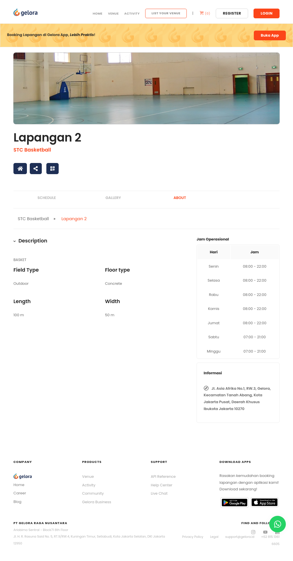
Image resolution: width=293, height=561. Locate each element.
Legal (214, 536)
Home (97, 13)
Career (19, 493)
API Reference (163, 476)
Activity (132, 13)
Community (93, 493)
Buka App (270, 35)
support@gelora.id (239, 536)
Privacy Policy (192, 536)
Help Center (161, 485)
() (204, 13)
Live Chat (159, 493)
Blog (17, 501)
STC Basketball (32, 149)
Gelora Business (96, 502)
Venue (113, 13)
